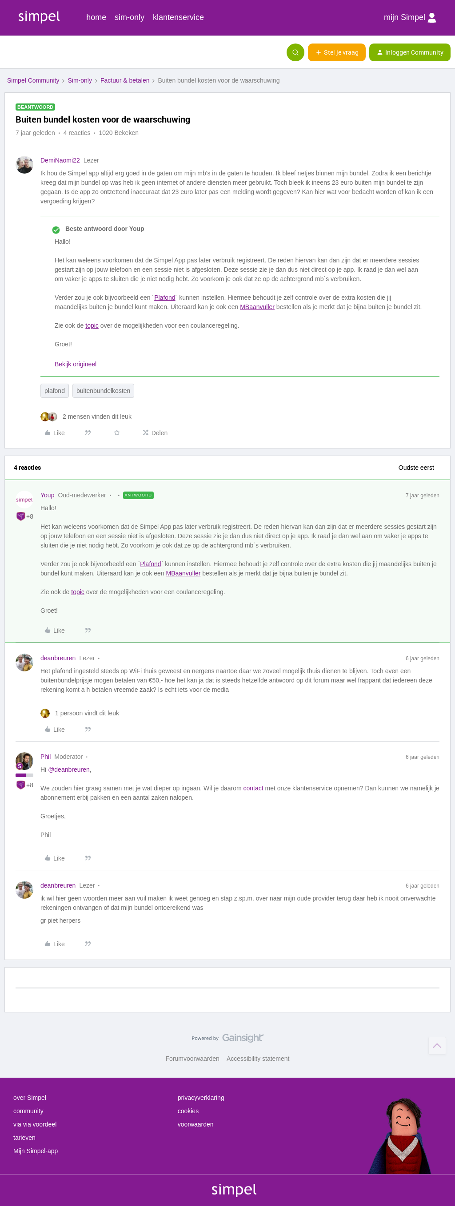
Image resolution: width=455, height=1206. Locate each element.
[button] (9, 54)
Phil (45, 756)
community (28, 1111)
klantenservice (178, 17)
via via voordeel (34, 1124)
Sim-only (80, 80)
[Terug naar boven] (437, 1046)
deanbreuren (58, 658)
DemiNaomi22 (60, 160)
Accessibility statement (258, 1058)
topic (92, 325)
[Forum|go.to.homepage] (51, 52)
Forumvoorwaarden (193, 1058)
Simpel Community (33, 80)
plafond (54, 390)
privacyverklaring (201, 1097)
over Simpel (29, 1097)
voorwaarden (196, 1124)
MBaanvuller (257, 306)
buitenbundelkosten (103, 390)
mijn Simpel (410, 18)
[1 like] (79, 713)
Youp (47, 495)
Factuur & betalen (125, 80)
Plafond (164, 297)
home (96, 17)
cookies (188, 1111)
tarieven (24, 1137)
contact (253, 788)
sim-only (129, 17)
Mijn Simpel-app (35, 1150)
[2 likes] (86, 416)
